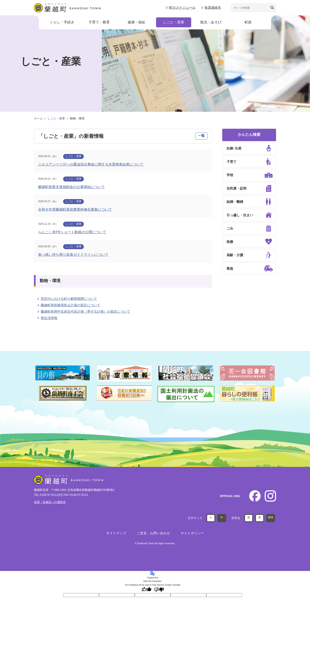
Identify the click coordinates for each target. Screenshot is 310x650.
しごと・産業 (173, 23)
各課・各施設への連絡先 (50, 502)
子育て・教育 (99, 23)
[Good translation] (146, 589)
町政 (248, 23)
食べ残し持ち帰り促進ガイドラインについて (73, 255)
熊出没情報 (49, 318)
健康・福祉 (136, 23)
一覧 (201, 135)
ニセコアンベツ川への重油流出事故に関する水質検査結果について (91, 164)
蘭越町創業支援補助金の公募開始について (71, 187)
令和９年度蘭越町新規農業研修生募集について (75, 209)
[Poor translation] (159, 589)
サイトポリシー (192, 533)
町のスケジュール (182, 8)
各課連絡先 (212, 8)
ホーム (38, 118)
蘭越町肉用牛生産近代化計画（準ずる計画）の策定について (85, 311)
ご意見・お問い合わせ (153, 533)
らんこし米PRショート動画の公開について (72, 232)
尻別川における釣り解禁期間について (69, 298)
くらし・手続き (62, 23)
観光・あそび (210, 23)
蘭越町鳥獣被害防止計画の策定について (70, 305)
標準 (270, 517)
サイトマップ (116, 533)
